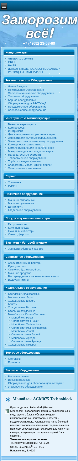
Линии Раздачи (17, 86)
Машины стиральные (21, 200)
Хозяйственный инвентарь (24, 262)
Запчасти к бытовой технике (25, 248)
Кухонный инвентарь (21, 231)
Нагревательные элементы (25, 154)
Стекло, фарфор (18, 234)
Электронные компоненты (24, 168)
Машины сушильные (21, 203)
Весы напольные (18, 376)
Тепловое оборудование (23, 96)
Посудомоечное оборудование (27, 106)
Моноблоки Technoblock (26, 324)
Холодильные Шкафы (22, 300)
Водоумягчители (18, 279)
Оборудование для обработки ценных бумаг (36, 383)
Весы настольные (19, 379)
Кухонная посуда (18, 227)
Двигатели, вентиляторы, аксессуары (31, 134)
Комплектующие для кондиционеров (31, 147)
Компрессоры (16, 127)
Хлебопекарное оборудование (27, 110)
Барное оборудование (22, 100)
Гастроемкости (17, 224)
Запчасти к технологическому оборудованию (36, 141)
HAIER (12, 65)
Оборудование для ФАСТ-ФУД (27, 103)
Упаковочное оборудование (25, 386)
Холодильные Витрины (22, 307)
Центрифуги (16, 206)
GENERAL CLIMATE (20, 58)
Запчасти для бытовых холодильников (32, 137)
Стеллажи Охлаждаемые (24, 293)
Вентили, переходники (22, 124)
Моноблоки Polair (22, 317)
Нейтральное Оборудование (26, 89)
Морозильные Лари (20, 297)
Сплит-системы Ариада (26, 341)
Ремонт (12, 185)
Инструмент (15, 131)
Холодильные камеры (22, 344)
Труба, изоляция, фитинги (24, 161)
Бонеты (12, 304)
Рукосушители (17, 266)
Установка (14, 182)
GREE (12, 62)
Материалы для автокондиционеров (31, 151)
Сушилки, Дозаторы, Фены (25, 269)
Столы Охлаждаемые (21, 310)
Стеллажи (14, 358)
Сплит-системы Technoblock (29, 327)
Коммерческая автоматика (24, 144)
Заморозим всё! (40, 26)
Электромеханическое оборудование (31, 93)
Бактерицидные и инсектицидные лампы (33, 276)
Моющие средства (19, 273)
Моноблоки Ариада (23, 338)
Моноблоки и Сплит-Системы (26, 314)
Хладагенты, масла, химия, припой (30, 164)
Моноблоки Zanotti (23, 331)
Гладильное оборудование (25, 210)
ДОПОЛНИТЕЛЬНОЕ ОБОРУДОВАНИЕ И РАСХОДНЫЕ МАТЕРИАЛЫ (34, 70)
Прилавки (14, 362)
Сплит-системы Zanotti (25, 334)
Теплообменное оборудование (27, 158)
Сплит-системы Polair (24, 320)
